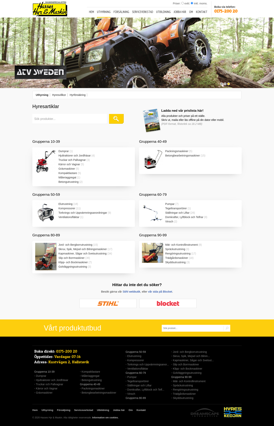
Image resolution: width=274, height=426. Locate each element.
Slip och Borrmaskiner (71, 257)
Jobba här (180, 12)
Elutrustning (65, 203)
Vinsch (169, 221)
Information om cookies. (105, 417)
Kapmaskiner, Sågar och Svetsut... (193, 360)
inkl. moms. (199, 3)
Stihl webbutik (131, 291)
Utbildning (163, 12)
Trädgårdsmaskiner (176, 257)
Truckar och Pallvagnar (72, 159)
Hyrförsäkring (77, 94)
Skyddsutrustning (175, 262)
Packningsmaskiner (176, 151)
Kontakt (201, 12)
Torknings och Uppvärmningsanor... (148, 364)
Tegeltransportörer (176, 208)
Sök (116, 119)
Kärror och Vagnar (69, 164)
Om (191, 12)
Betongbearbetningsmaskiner (182, 155)
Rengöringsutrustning (177, 253)
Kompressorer (66, 208)
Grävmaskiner (66, 168)
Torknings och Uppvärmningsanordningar (82, 212)
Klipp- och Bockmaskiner (73, 262)
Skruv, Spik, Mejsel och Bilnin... (191, 356)
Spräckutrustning (175, 249)
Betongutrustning (68, 181)
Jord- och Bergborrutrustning (75, 244)
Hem (91, 12)
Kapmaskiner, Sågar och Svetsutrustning (82, 253)
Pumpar (169, 203)
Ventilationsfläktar (68, 217)
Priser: (177, 3)
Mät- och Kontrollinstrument (181, 244)
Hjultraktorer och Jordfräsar (74, 155)
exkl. (185, 3)
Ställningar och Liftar (177, 212)
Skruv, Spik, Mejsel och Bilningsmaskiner (82, 249)
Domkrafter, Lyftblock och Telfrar (184, 217)
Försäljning (121, 12)
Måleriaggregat (67, 177)
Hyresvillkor (59, 94)
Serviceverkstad (142, 12)
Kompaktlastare (67, 173)
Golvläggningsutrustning (72, 266)
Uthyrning (104, 12)
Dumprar (63, 151)
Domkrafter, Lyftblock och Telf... (145, 389)
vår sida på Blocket (160, 291)
